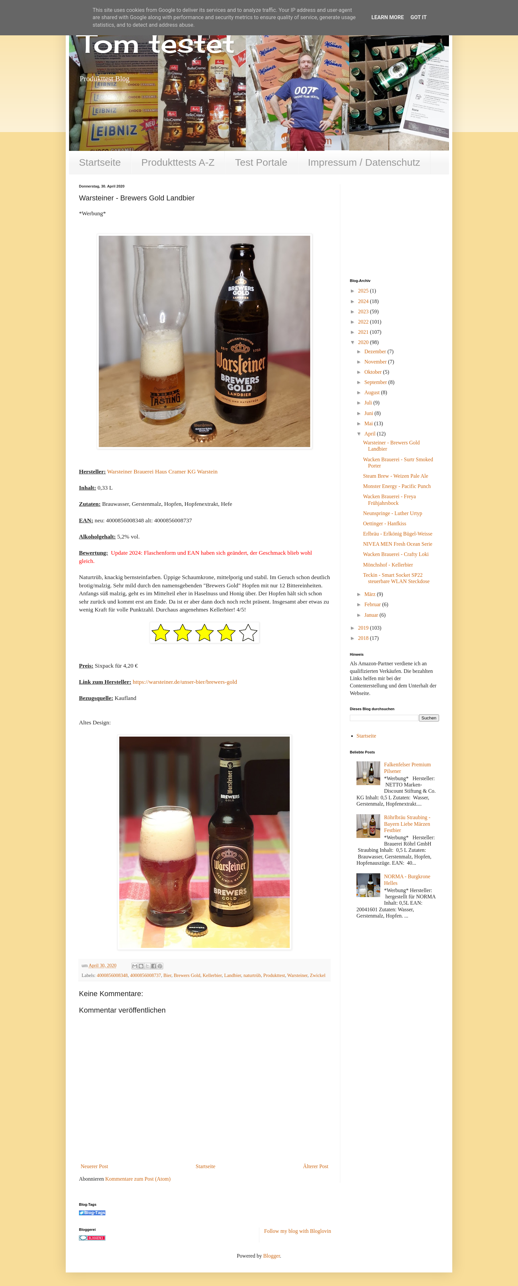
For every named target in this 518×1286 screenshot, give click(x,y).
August (372, 392)
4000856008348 (112, 975)
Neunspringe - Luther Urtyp (392, 513)
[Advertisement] (399, 225)
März (370, 594)
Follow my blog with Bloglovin (297, 1231)
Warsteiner (297, 975)
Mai (369, 423)
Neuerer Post (94, 1166)
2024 (364, 301)
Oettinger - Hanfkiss (384, 523)
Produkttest (274, 975)
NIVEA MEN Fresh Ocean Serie (397, 544)
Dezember (376, 351)
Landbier (232, 975)
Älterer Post (315, 1166)
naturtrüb (252, 975)
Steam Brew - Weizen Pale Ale (395, 476)
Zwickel (317, 975)
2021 (364, 332)
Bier (167, 975)
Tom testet (157, 43)
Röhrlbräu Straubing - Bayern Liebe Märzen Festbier (407, 824)
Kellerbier (212, 975)
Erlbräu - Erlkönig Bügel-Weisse (397, 534)
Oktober (373, 372)
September (376, 382)
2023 (364, 311)
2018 (364, 638)
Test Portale (261, 162)
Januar (372, 615)
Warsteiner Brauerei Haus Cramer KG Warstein (162, 471)
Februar (373, 604)
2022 (364, 322)
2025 (364, 291)
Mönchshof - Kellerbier (388, 565)
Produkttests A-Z (178, 162)
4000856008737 (145, 975)
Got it (418, 17)
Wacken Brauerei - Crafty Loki (396, 554)
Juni (369, 413)
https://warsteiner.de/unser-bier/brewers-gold (185, 681)
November (376, 362)
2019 (364, 628)
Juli (368, 402)
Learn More (387, 17)
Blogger (271, 1256)
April (370, 433)
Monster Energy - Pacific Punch (397, 486)
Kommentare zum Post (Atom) (138, 1179)
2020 (364, 342)
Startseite (100, 162)
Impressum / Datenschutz (364, 162)
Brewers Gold (187, 975)
